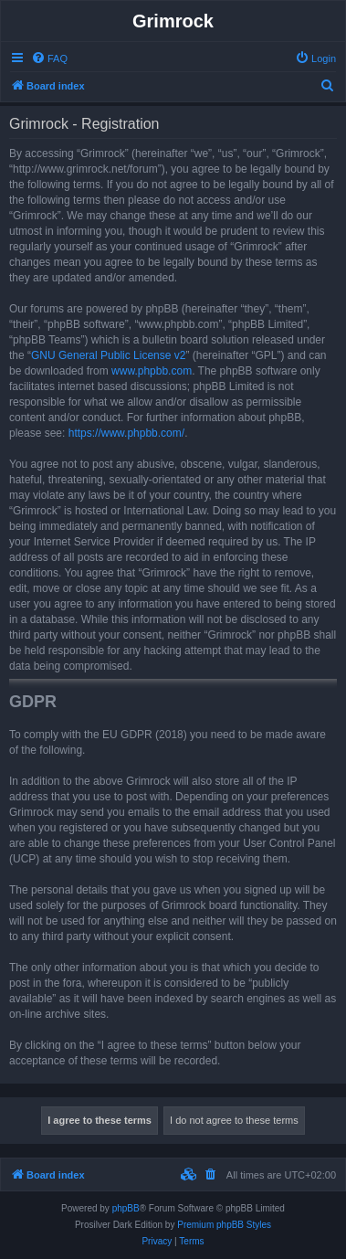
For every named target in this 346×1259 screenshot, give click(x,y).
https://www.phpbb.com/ (126, 433)
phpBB (126, 1208)
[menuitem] (49, 58)
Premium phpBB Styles (224, 1225)
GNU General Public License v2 (108, 355)
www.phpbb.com (151, 371)
